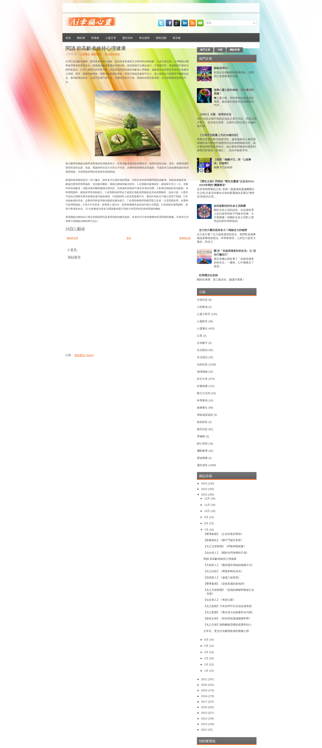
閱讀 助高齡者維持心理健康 (96, 47)
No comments (112, 54)
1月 (206, 670)
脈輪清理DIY (221, 68)
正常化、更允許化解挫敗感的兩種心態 (226, 631)
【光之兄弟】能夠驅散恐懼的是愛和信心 (228, 624)
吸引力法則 (203, 393)
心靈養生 (85, 54)
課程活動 (161, 38)
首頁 (68, 38)
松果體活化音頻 (208, 275)
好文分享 (202, 378)
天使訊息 (202, 299)
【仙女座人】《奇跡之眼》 (220, 599)
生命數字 (202, 342)
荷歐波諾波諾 (205, 414)
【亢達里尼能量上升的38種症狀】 (219, 135)
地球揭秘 (202, 371)
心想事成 (202, 306)
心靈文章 (110, 38)
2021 (204, 679)
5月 (206, 645)
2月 (206, 664)
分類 (219, 49)
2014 (204, 718)
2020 (204, 684)
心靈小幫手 (203, 314)
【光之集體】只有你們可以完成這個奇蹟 (228, 606)
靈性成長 (202, 465)
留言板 (177, 38)
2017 (204, 701)
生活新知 (202, 350)
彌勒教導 (202, 450)
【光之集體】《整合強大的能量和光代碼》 (229, 612)
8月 (206, 523)
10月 (207, 511)
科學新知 (202, 400)
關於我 (81, 38)
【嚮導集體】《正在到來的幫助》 (224, 534)
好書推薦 (202, 386)
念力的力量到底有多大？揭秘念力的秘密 (223, 230)
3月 (206, 658)
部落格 (95, 38)
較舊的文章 (185, 238)
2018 (204, 696)
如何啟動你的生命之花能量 (230, 205)
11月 (207, 504)
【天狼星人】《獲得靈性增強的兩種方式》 (229, 565)
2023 (204, 489)
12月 (207, 498)
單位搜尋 (144, 38)
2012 (204, 729)
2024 (204, 483)
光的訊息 (202, 364)
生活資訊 (202, 357)
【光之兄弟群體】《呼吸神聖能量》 (225, 546)
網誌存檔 (235, 49)
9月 (206, 517)
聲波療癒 (202, 457)
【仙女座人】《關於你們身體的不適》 (226, 552)
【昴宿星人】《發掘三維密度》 (222, 577)
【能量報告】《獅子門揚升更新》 (224, 540)
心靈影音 (202, 321)
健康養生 (96, 54)
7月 (206, 529)
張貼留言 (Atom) (84, 355)
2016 (204, 707)
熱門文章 (205, 49)
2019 (204, 690)
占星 (199, 335)
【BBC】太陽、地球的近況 (215, 114)
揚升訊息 (202, 429)
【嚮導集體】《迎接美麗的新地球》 (225, 583)
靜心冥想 (202, 443)
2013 (204, 724)
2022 (204, 494)
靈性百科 (127, 38)
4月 (206, 652)
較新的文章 (72, 238)
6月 (206, 639)
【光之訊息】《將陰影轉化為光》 (224, 571)
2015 (204, 712)
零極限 (201, 436)
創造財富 (202, 422)
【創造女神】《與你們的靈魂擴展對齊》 (228, 618)
